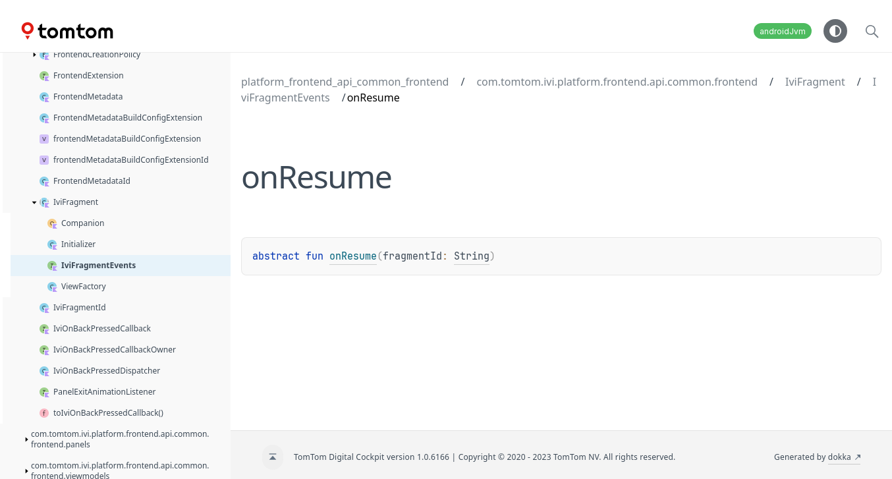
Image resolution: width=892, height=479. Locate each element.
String (471, 256)
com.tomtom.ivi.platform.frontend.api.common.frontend (617, 81)
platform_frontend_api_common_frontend (345, 81)
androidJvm (783, 31)
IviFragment (815, 81)
